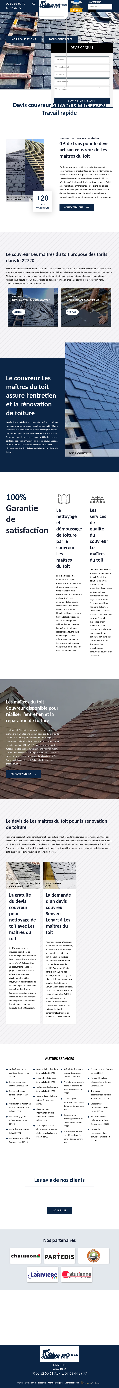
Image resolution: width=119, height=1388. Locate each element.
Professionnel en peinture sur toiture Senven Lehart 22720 (100, 1120)
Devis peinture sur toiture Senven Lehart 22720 (18, 1095)
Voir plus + (19, 312)
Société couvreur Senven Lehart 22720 (101, 1071)
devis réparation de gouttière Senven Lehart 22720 (19, 1073)
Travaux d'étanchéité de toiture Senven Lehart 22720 (46, 1100)
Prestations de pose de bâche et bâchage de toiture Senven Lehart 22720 (74, 1088)
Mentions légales (55, 1382)
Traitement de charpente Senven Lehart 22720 (47, 1089)
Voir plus (59, 1210)
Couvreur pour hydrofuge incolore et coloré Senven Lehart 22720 (73, 1121)
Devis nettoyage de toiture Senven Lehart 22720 (18, 1120)
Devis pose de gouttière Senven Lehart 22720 (19, 1140)
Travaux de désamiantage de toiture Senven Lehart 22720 (101, 1095)
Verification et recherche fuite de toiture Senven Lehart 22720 (20, 1107)
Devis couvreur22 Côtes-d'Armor (31, 300)
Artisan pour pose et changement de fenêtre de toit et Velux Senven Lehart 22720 (46, 1131)
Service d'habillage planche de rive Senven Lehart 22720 (101, 1082)
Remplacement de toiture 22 (82, 300)
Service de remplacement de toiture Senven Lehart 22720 (100, 1135)
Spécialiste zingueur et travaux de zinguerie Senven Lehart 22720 (73, 1073)
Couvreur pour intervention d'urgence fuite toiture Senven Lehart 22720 (46, 1115)
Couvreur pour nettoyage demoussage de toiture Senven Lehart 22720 (74, 1104)
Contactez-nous (72, 1382)
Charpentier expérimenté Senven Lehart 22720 (100, 1107)
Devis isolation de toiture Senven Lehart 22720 (47, 1071)
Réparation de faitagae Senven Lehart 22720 (46, 1080)
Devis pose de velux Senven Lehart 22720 (18, 1084)
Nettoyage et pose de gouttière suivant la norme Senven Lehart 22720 (73, 1137)
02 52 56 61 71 (15, 4)
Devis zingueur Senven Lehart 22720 (19, 1131)
